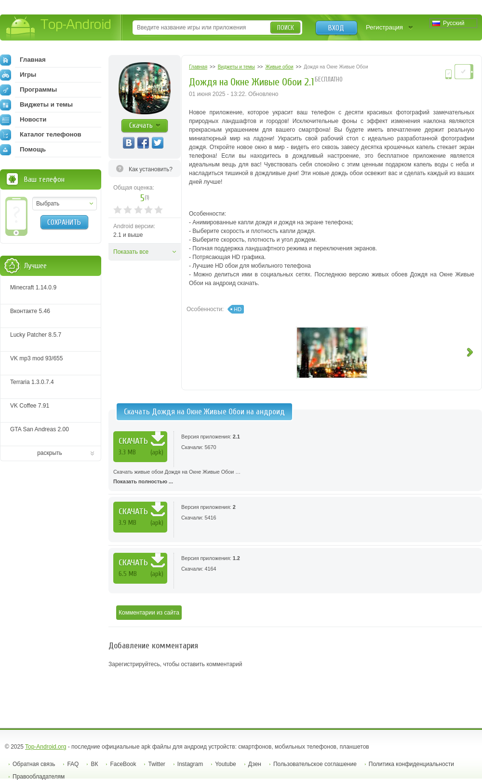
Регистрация (384, 27)
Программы (28, 89)
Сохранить (64, 222)
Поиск (285, 28)
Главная (23, 60)
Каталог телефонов (40, 134)
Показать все (130, 251)
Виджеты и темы (36, 104)
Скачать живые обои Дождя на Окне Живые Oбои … (295, 477)
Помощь (23, 149)
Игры (18, 75)
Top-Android (59, 28)
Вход (336, 28)
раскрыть (49, 453)
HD (237, 309)
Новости (23, 119)
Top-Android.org (45, 746)
